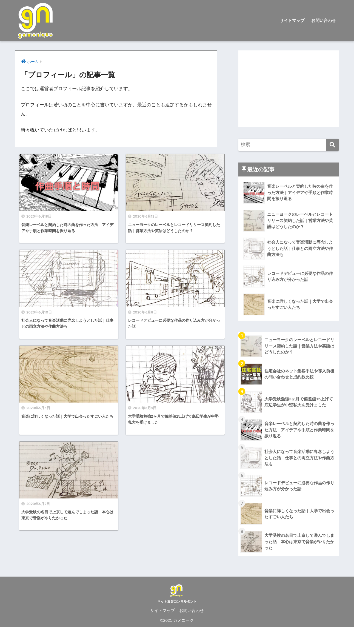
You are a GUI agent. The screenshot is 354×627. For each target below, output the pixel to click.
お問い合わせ (323, 20)
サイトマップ (292, 20)
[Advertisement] (288, 88)
